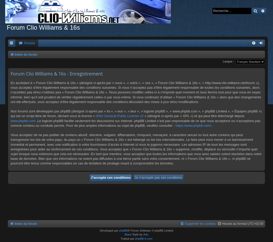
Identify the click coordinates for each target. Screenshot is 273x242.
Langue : (228, 61)
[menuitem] (26, 43)
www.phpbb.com (23, 121)
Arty (145, 234)
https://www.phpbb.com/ (193, 126)
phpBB (123, 230)
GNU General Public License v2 (120, 116)
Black (128, 234)
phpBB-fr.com (144, 238)
